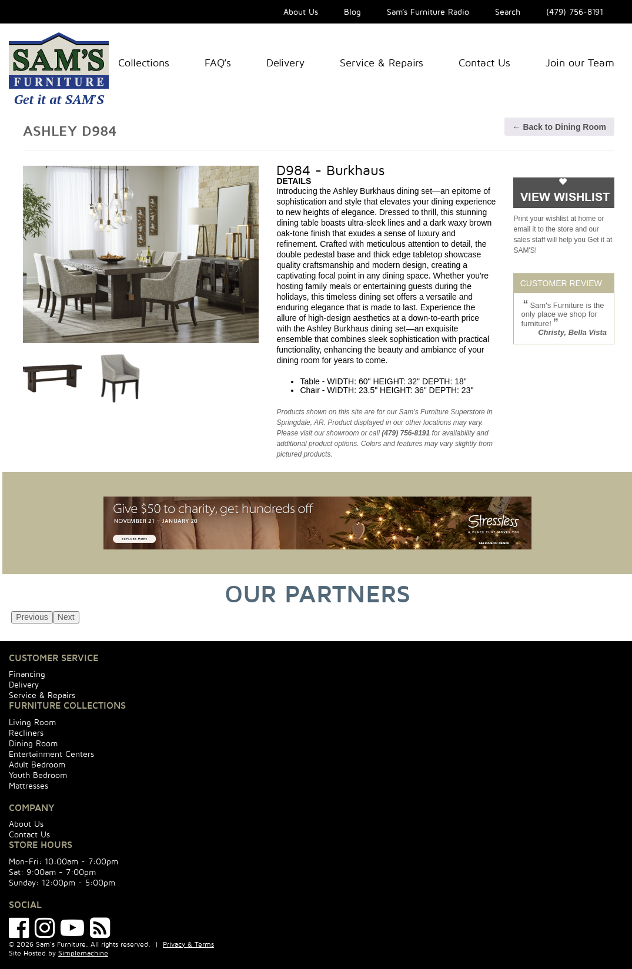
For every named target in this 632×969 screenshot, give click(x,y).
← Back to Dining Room (559, 127)
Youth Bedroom (38, 775)
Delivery (285, 62)
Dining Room (33, 743)
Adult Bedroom (37, 764)
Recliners (26, 732)
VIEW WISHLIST (565, 197)
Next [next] (66, 617)
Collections (143, 62)
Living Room (32, 722)
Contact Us (484, 62)
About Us (300, 11)
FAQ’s (218, 62)
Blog (352, 11)
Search (507, 11)
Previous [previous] (32, 617)
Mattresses (28, 785)
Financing (27, 674)
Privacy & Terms (188, 944)
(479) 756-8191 (574, 11)
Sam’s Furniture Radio (428, 11)
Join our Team (580, 62)
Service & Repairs (381, 62)
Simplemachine (83, 952)
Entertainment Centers (51, 754)
